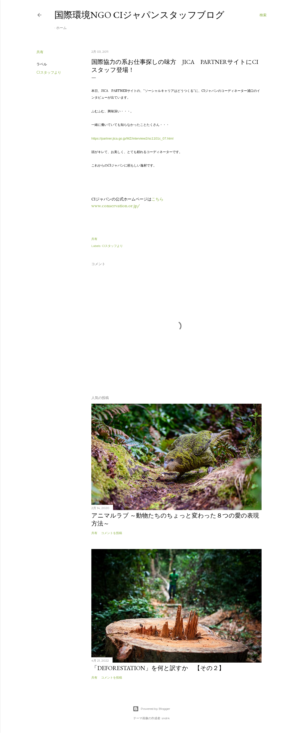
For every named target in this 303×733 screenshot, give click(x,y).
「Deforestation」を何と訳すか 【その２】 (158, 668)
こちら (157, 198)
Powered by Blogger (151, 709)
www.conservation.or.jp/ (115, 205)
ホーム (61, 27)
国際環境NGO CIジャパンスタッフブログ (139, 15)
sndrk (166, 718)
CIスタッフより (48, 72)
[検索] (263, 15)
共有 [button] (39, 52)
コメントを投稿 (111, 533)
